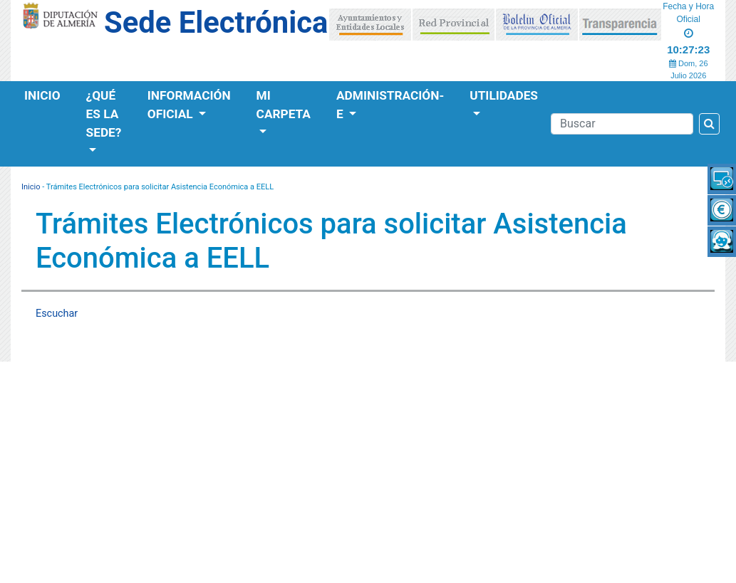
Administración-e (390, 104)
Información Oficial (189, 104)
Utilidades (504, 95)
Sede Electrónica (216, 22)
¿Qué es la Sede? (104, 114)
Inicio (42, 95)
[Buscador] (622, 124)
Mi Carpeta (283, 104)
